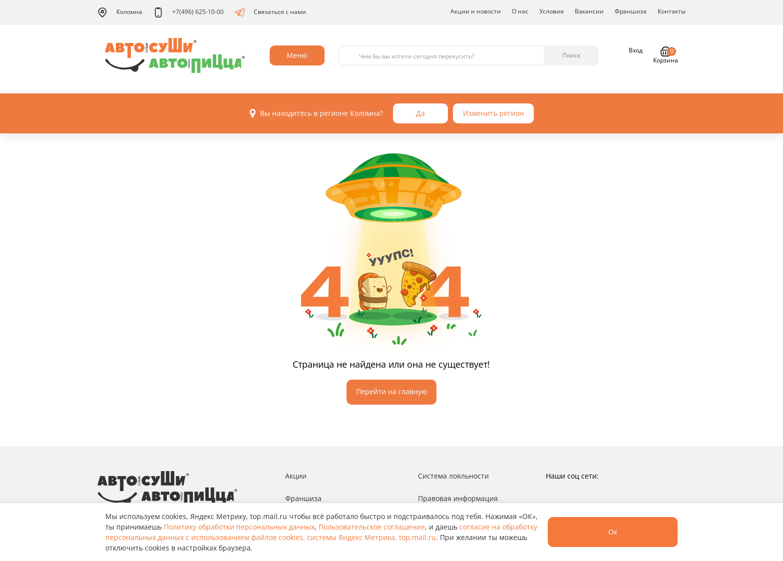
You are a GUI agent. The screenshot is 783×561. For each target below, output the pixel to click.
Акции (296, 476)
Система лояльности (453, 476)
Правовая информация (458, 498)
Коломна (119, 12)
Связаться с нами (270, 12)
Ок (612, 532)
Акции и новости (475, 11)
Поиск (571, 55)
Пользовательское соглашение (372, 527)
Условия (551, 11)
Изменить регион (493, 113)
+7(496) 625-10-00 (188, 12)
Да (420, 113)
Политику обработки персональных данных (239, 527)
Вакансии (589, 11)
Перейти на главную (391, 391)
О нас (520, 11)
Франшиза (631, 11)
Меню (297, 55)
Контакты (672, 11)
